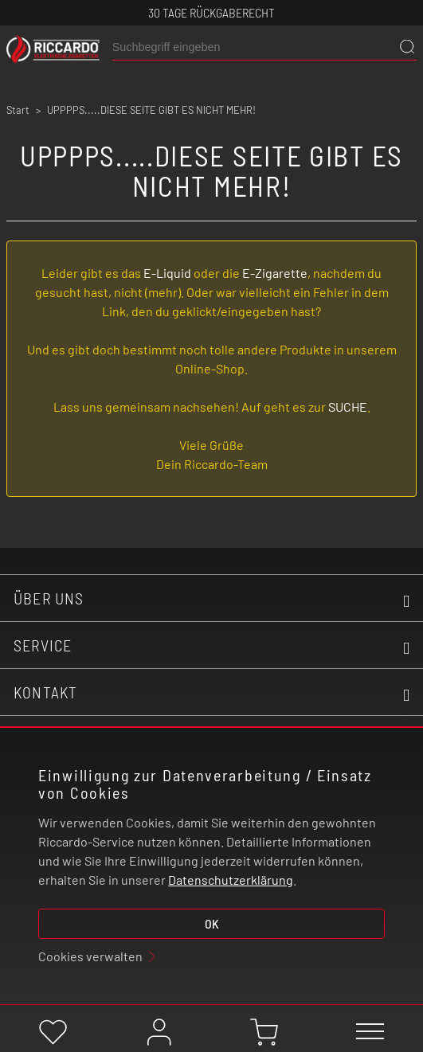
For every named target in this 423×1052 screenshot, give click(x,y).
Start (17, 110)
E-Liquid (167, 272)
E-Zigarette (274, 272)
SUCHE (347, 406)
